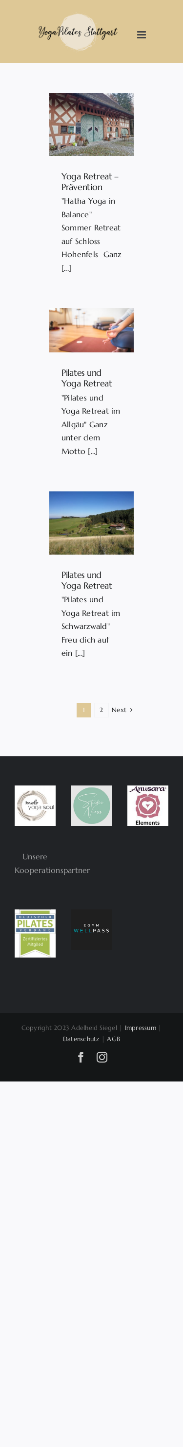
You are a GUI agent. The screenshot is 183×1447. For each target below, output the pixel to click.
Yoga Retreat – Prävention (90, 181)
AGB (113, 1039)
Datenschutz (81, 1039)
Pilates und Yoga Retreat (86, 378)
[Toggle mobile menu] (142, 35)
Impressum (140, 1028)
